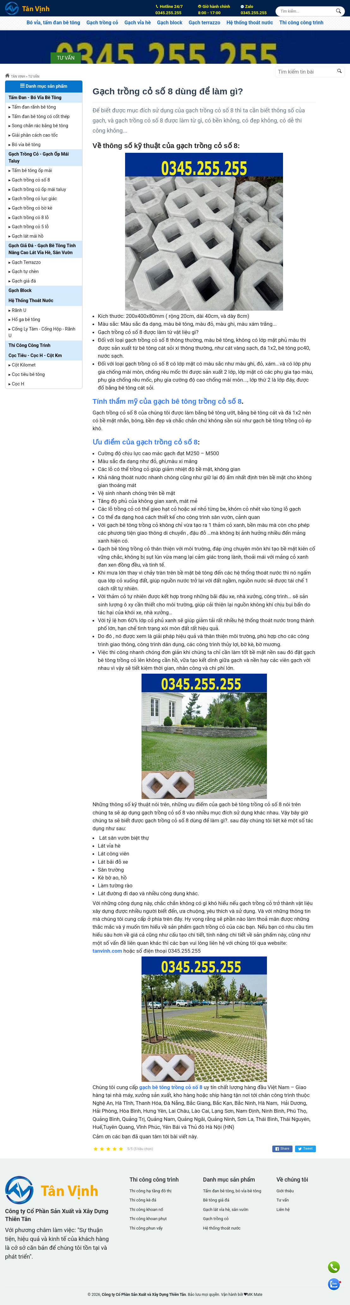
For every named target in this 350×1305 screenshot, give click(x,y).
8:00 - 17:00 (215, 9)
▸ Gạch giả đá (22, 281)
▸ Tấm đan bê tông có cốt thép (39, 116)
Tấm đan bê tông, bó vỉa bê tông (232, 1191)
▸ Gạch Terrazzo (25, 262)
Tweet (305, 1149)
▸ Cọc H (16, 384)
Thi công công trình (301, 23)
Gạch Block (20, 290)
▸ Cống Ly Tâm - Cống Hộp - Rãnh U (42, 332)
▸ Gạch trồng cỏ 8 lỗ (29, 217)
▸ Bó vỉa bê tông (24, 144)
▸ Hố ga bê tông (24, 319)
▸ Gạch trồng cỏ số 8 (29, 180)
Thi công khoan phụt (148, 1218)
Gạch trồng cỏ (102, 23)
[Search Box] (340, 11)
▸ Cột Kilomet (22, 365)
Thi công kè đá (143, 1200)
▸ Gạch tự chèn (24, 271)
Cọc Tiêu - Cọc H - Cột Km (35, 355)
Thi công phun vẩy (146, 1228)
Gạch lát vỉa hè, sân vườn (226, 1209)
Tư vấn (282, 1200)
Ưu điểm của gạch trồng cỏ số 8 (145, 442)
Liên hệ (283, 1209)
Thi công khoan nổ (146, 1209)
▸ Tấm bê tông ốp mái (30, 170)
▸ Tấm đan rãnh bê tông (32, 107)
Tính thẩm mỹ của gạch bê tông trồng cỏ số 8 (167, 401)
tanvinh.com (107, 951)
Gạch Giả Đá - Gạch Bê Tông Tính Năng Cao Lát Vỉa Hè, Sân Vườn (42, 249)
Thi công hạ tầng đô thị (151, 1191)
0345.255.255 (172, 9)
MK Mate (254, 1294)
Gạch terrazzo (204, 23)
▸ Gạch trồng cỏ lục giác (33, 198)
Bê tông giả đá (216, 1200)
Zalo (254, 9)
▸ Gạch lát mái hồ (26, 236)
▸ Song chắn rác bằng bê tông (38, 125)
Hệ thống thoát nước (249, 23)
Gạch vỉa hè (137, 23)
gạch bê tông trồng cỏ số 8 (170, 1087)
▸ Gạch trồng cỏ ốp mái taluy (37, 189)
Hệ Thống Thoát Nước (31, 300)
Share (282, 1149)
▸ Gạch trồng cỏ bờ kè (30, 208)
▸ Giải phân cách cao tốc (33, 135)
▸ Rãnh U (17, 310)
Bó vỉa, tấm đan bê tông (53, 23)
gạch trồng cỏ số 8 (209, 110)
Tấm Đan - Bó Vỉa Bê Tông (35, 97)
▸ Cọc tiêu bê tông (27, 374)
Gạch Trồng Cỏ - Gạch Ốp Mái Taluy (39, 158)
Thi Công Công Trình (30, 345)
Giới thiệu (284, 1191)
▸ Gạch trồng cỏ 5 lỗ (29, 226)
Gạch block (169, 23)
